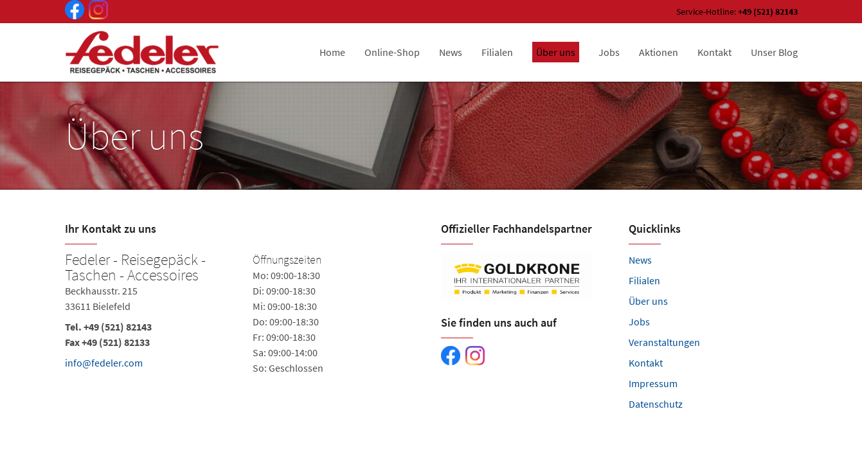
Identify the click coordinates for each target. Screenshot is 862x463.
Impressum (653, 383)
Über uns (648, 301)
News (640, 259)
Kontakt (646, 362)
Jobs (639, 321)
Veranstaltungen (664, 342)
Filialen (644, 280)
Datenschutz (656, 403)
